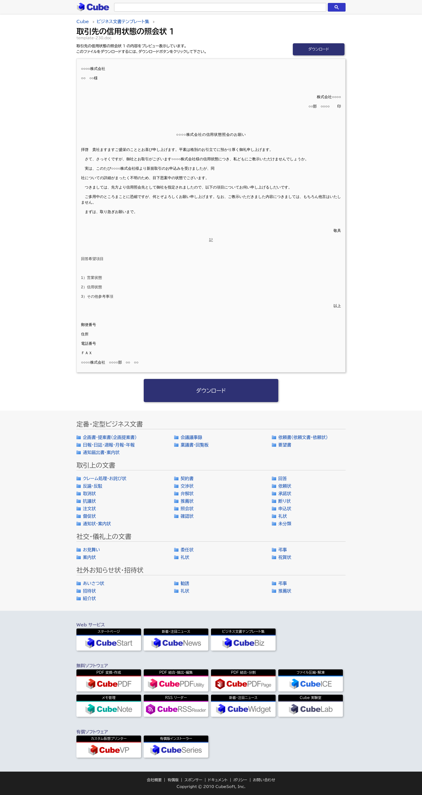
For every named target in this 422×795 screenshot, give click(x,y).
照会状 (187, 508)
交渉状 (187, 486)
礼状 (282, 516)
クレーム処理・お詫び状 (104, 478)
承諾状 (284, 493)
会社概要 (154, 780)
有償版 (173, 780)
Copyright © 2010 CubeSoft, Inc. (211, 787)
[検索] (219, 7)
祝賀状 (284, 557)
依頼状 (284, 486)
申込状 (284, 508)
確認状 (187, 516)
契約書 (187, 478)
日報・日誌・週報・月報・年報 (109, 445)
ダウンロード (318, 49)
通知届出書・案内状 (101, 452)
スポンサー (193, 780)
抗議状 (89, 501)
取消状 (89, 493)
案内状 (89, 557)
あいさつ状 (93, 583)
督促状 (89, 516)
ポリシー (240, 780)
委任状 (187, 550)
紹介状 (89, 598)
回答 (282, 478)
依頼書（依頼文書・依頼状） (303, 437)
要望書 (284, 445)
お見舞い (91, 550)
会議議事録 (191, 437)
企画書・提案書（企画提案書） (110, 437)
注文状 (89, 508)
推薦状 (187, 501)
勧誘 (185, 583)
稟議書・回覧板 (195, 445)
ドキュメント (218, 780)
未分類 (284, 523)
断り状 (284, 501)
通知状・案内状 (97, 523)
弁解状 (187, 493)
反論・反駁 (92, 486)
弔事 (282, 550)
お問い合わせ (264, 780)
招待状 (89, 591)
